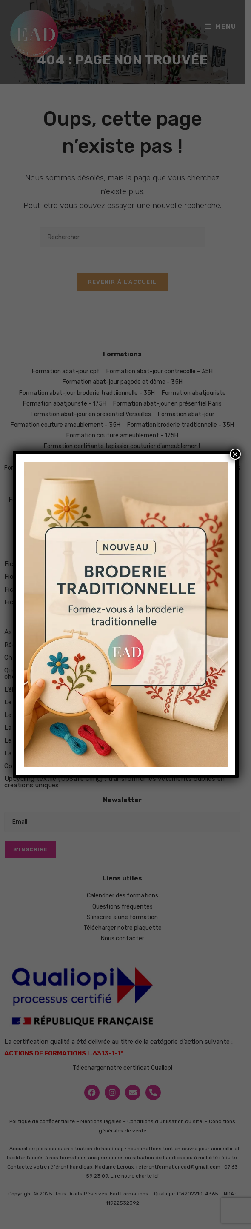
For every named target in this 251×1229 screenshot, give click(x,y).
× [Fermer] (235, 454)
